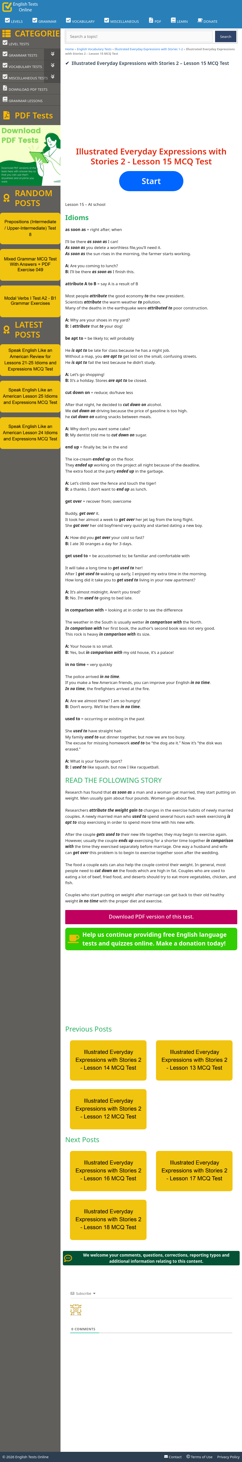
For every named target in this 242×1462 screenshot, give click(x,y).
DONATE (207, 21)
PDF (154, 21)
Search (225, 36)
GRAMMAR (44, 21)
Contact (173, 1456)
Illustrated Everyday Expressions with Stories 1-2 (149, 49)
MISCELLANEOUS (121, 21)
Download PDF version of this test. (151, 916)
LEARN (179, 21)
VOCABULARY (80, 21)
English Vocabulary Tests (94, 49)
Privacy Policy (228, 1456)
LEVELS (14, 21)
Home (69, 49)
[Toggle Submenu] (52, 54)
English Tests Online (32, 1456)
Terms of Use (199, 1456)
